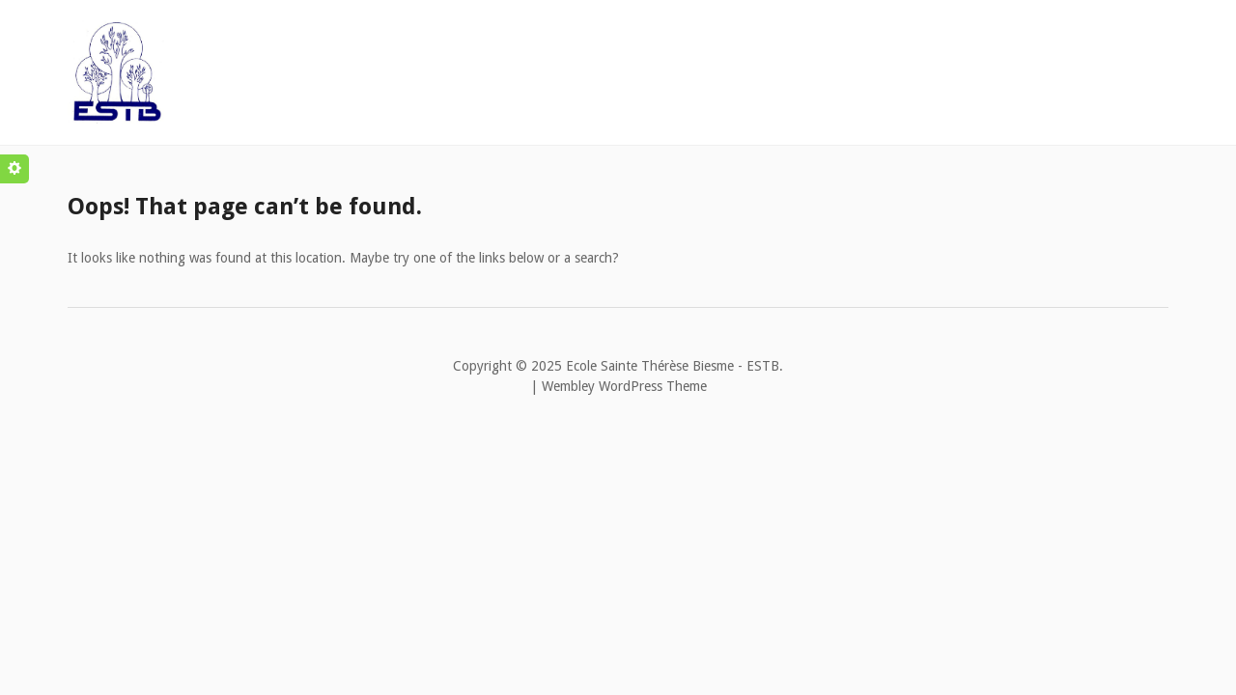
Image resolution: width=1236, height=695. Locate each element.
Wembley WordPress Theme (624, 386)
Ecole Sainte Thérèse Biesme (650, 366)
